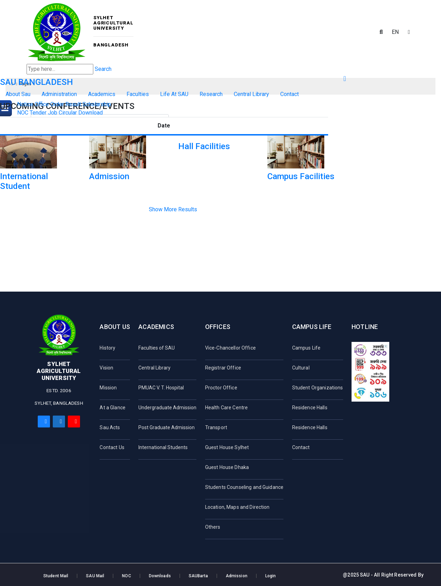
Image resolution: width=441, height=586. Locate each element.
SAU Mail (95, 576)
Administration (59, 94)
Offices (217, 326)
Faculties (137, 94)
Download (90, 112)
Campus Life (312, 326)
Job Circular (62, 112)
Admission (236, 576)
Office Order (49, 104)
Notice (25, 104)
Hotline (365, 326)
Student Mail (55, 576)
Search (103, 69)
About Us (115, 326)
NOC (22, 112)
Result (73, 104)
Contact (289, 94)
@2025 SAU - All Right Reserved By (383, 575)
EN (395, 32)
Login (270, 576)
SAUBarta (198, 576)
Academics (101, 94)
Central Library (251, 94)
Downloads (160, 576)
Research (211, 94)
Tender (38, 112)
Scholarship (96, 104)
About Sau (18, 94)
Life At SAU (174, 94)
